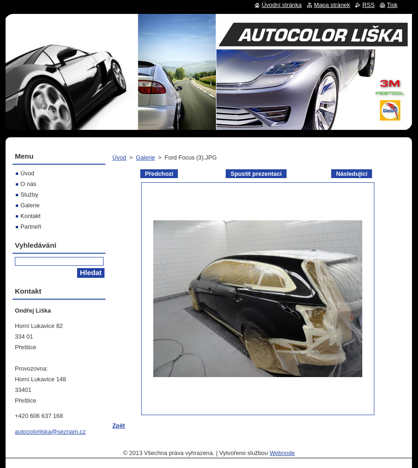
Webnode (282, 452)
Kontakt (30, 215)
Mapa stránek (332, 4)
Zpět (118, 425)
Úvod (119, 157)
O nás (28, 183)
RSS (368, 4)
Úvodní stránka (281, 4)
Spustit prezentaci (255, 173)
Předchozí (159, 173)
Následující (351, 173)
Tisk (392, 4)
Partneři (30, 226)
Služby (29, 194)
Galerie (145, 157)
